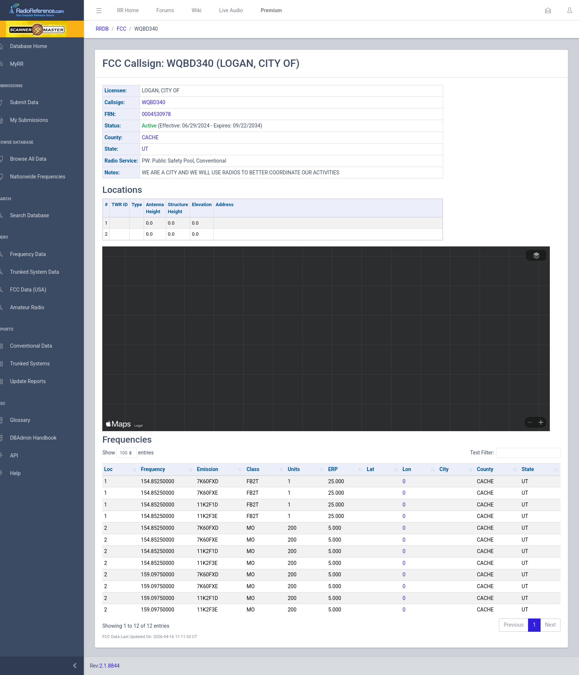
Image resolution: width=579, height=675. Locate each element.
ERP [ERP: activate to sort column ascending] (338, 469)
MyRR (17, 64)
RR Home (138, 10)
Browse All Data (28, 159)
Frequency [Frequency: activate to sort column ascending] (163, 469)
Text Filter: (515, 453)
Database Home (29, 46)
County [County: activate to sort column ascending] (487, 469)
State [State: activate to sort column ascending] (529, 469)
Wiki (207, 10)
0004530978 (167, 114)
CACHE (161, 137)
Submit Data (24, 102)
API (14, 456)
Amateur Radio (27, 307)
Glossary (20, 420)
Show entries (138, 453)
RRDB (112, 29)
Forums (176, 10)
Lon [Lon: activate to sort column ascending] (410, 469)
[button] (548, 10)
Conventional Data (31, 346)
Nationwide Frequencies (38, 177)
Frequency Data (28, 254)
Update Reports (28, 381)
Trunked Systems (30, 364)
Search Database (30, 215)
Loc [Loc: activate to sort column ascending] (119, 469)
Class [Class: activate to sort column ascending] (260, 469)
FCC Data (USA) (28, 290)
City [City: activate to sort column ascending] (447, 469)
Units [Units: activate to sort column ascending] (301, 469)
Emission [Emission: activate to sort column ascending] (216, 469)
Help (15, 473)
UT (156, 149)
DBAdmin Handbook (33, 438)
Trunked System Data (35, 272)
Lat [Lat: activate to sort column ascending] (375, 469)
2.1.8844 (120, 666)
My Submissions (29, 120)
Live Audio (242, 10)
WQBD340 (164, 102)
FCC (132, 29)
